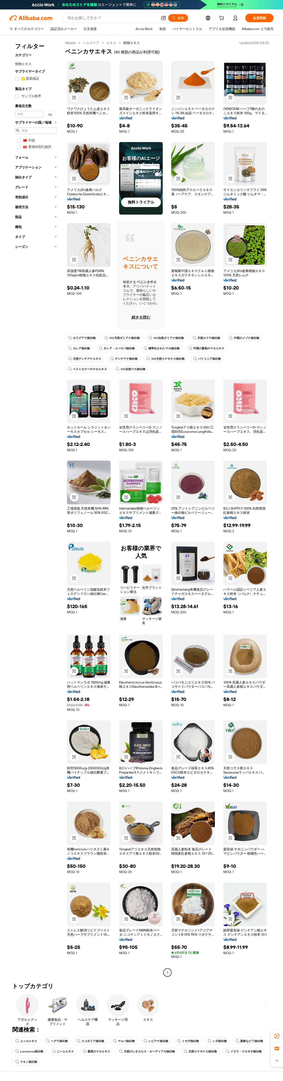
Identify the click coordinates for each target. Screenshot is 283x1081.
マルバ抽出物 (124, 1041)
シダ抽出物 (217, 1041)
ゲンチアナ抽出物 (123, 359)
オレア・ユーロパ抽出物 (117, 348)
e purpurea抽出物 (29, 1051)
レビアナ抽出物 (156, 1041)
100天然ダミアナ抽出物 (122, 338)
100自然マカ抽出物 (130, 369)
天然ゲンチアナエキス (84, 359)
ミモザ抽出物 (188, 1041)
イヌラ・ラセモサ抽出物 (244, 1051)
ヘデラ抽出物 (57, 1041)
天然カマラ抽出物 (206, 338)
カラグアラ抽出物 (82, 338)
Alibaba (70, 43)
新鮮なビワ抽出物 (249, 1041)
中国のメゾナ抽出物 (244, 338)
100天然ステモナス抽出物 (165, 359)
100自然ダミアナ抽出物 (166, 338)
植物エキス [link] (131, 43)
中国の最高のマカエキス (206, 348)
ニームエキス (63, 1051)
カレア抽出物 (79, 348)
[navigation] (35, 508)
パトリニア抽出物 (207, 359)
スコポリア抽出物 (90, 1041)
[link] (277, 1036)
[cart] (222, 19)
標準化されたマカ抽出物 (161, 348)
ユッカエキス (26, 1041)
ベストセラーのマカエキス (87, 369)
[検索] (178, 18)
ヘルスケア (91, 43)
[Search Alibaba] (112, 18)
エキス (111, 43)
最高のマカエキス (96, 1051)
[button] (163, 18)
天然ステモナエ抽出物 (200, 1051)
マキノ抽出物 (26, 1062)
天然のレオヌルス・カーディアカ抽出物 (147, 1051)
